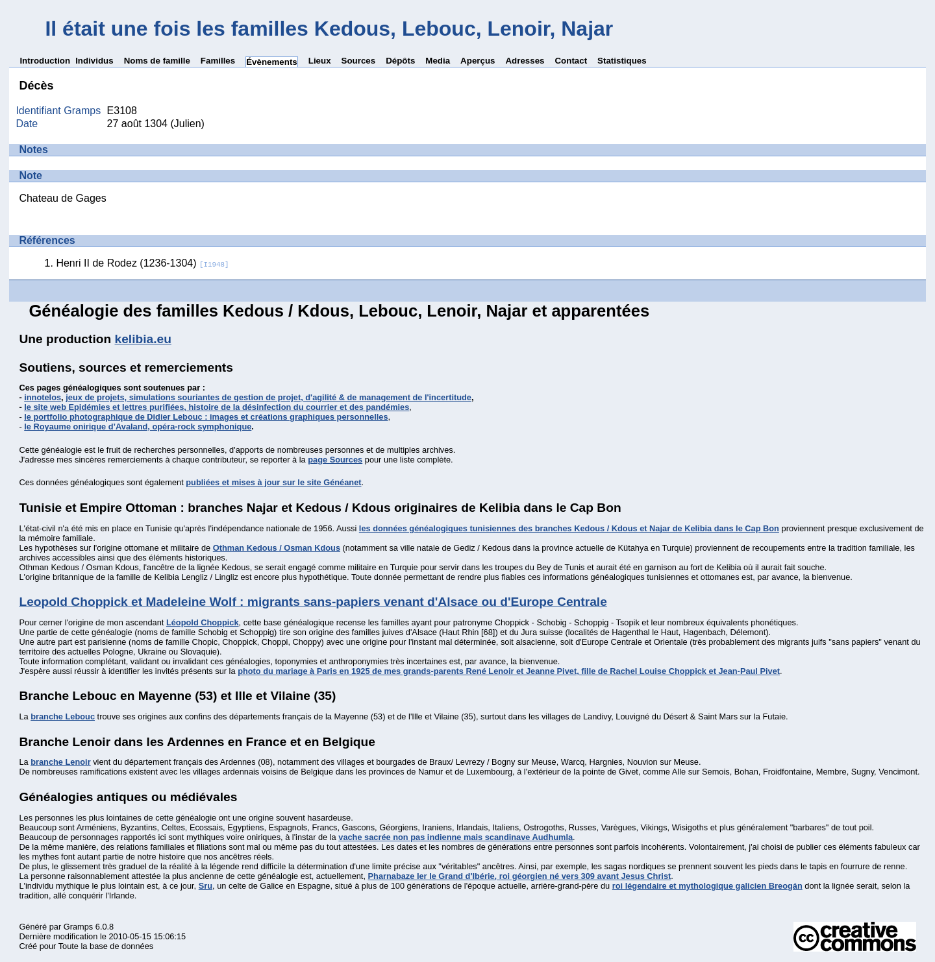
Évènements (271, 62)
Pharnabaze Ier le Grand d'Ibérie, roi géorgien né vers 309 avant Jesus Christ (519, 876)
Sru (205, 886)
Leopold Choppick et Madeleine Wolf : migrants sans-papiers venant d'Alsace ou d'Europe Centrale (312, 601)
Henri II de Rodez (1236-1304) (142, 263)
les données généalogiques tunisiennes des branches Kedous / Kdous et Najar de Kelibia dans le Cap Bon (569, 528)
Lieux (319, 61)
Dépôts (400, 61)
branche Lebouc (63, 716)
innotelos (42, 397)
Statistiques (622, 61)
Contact (571, 61)
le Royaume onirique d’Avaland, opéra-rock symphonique (137, 426)
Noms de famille (157, 61)
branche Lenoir (60, 762)
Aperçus (477, 61)
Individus (94, 61)
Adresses (524, 61)
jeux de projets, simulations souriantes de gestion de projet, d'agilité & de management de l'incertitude (268, 397)
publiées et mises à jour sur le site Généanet (273, 482)
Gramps (79, 927)
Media (437, 61)
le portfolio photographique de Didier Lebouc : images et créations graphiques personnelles (206, 417)
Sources (359, 61)
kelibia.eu (143, 339)
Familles (218, 61)
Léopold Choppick (202, 622)
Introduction (44, 61)
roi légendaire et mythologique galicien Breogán (707, 886)
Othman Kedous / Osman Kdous (276, 548)
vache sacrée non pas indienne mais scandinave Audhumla (455, 837)
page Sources (335, 459)
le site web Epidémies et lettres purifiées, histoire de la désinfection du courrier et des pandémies (216, 407)
